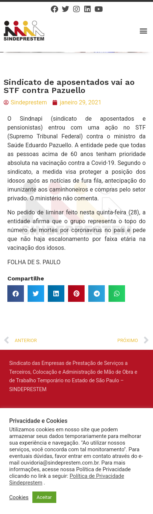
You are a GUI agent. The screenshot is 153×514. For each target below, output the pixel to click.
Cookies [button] (19, 497)
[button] (143, 30)
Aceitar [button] (44, 497)
